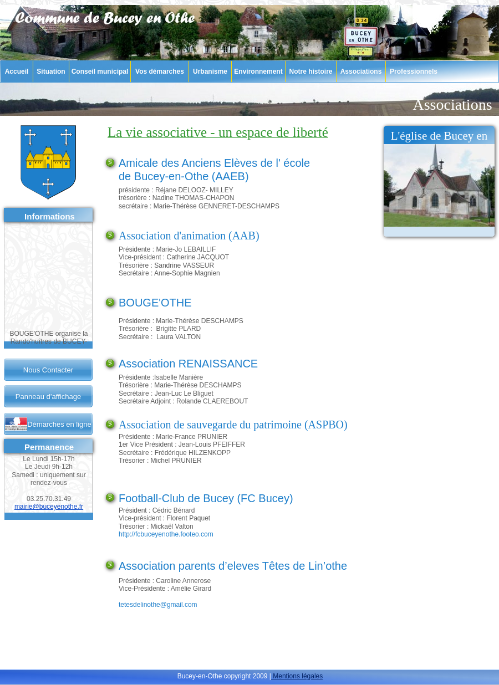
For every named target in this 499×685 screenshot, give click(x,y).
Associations (361, 71)
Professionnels (413, 71)
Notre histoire (310, 71)
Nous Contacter (48, 370)
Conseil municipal (100, 71)
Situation (51, 71)
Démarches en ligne (59, 424)
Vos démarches (159, 71)
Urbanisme (210, 71)
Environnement (258, 71)
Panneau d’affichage (48, 396)
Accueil (17, 71)
